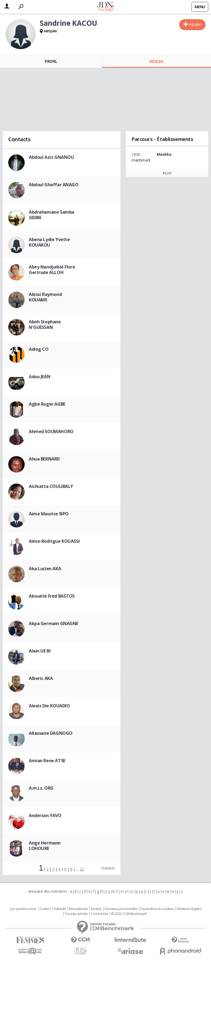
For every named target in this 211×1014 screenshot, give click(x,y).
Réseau (156, 61)
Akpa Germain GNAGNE (53, 623)
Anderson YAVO (45, 815)
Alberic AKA (41, 678)
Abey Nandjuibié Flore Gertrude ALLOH (52, 269)
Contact (45, 909)
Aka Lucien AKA (45, 569)
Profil (51, 61)
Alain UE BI (39, 651)
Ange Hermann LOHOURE (45, 845)
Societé (96, 909)
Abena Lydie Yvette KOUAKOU (49, 242)
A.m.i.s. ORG (41, 788)
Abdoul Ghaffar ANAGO (53, 185)
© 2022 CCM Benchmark (129, 914)
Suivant (107, 868)
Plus (167, 173)
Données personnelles (121, 909)
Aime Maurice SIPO (49, 514)
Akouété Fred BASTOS (52, 596)
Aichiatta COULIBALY (51, 486)
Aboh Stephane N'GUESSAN (45, 324)
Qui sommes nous (23, 909)
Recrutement (78, 909)
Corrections (99, 914)
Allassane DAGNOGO (50, 733)
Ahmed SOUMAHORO (51, 431)
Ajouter (195, 24)
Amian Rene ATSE (47, 761)
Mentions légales (189, 909)
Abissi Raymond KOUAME (45, 297)
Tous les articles (76, 914)
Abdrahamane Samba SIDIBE (51, 215)
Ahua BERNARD (44, 459)
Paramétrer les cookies (157, 909)
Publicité (60, 909)
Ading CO (39, 349)
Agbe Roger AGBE (47, 404)
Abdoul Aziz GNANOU (51, 157)
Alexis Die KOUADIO (49, 706)
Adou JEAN (39, 377)
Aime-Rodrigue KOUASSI (54, 541)
